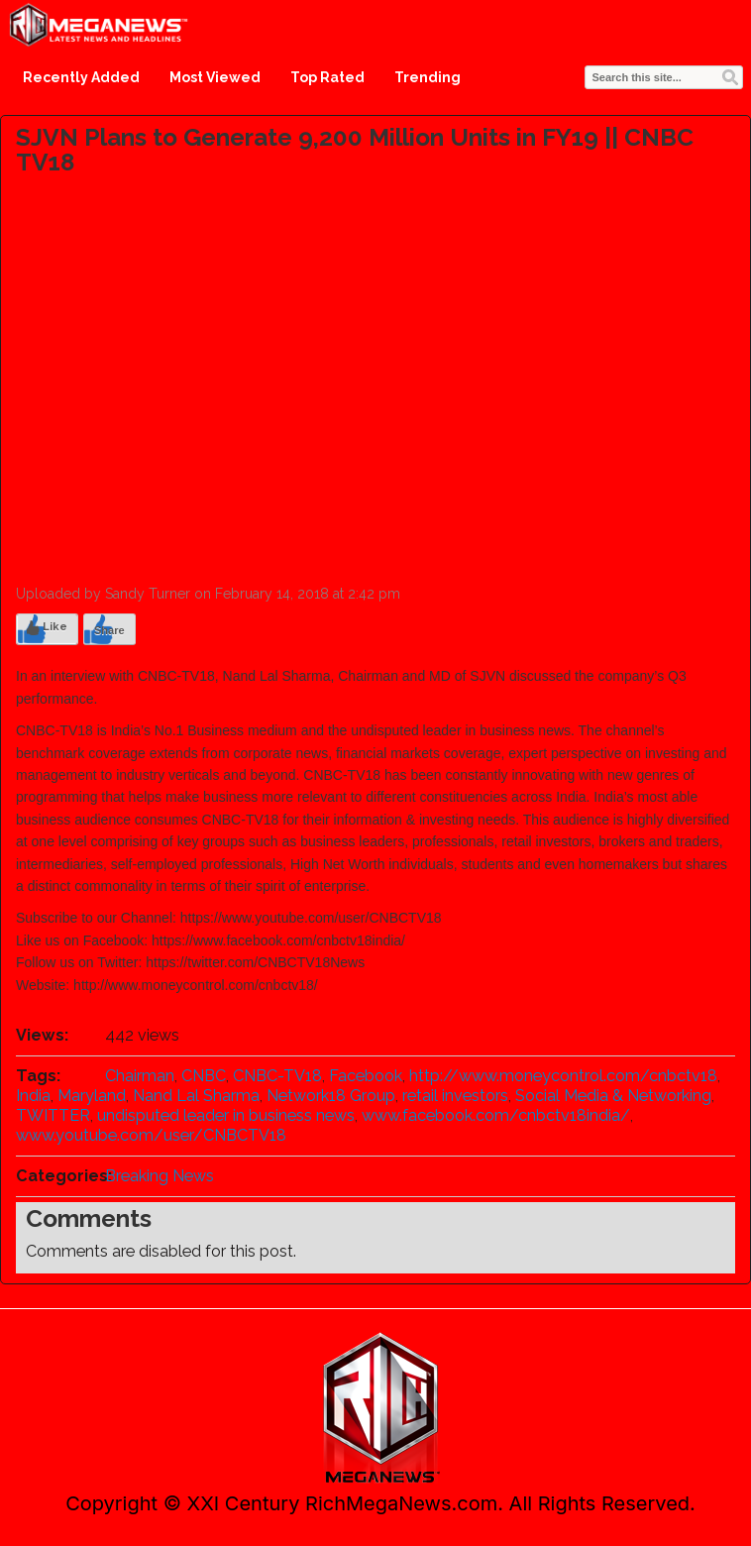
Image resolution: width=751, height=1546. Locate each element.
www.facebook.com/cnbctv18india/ (496, 1115)
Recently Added (81, 77)
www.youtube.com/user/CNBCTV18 (151, 1135)
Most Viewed (215, 77)
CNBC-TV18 (277, 1075)
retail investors (455, 1095)
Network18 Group (331, 1095)
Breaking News (159, 1175)
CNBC (203, 1075)
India (33, 1095)
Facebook (365, 1075)
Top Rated (327, 77)
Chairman (139, 1075)
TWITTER (53, 1115)
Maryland (91, 1095)
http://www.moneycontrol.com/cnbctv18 (563, 1075)
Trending (427, 77)
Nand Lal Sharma (196, 1095)
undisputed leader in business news (226, 1115)
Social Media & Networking (613, 1095)
